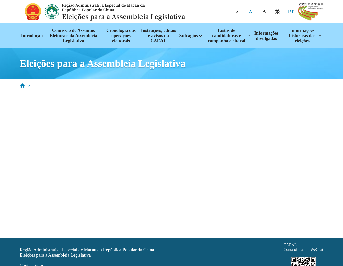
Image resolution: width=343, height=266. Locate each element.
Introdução (32, 35)
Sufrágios (188, 35)
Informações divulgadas (266, 36)
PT (291, 11)
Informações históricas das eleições (302, 35)
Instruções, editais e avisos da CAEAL (158, 35)
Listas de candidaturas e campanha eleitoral (226, 35)
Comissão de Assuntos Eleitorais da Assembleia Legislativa (73, 35)
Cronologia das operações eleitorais (121, 35)
